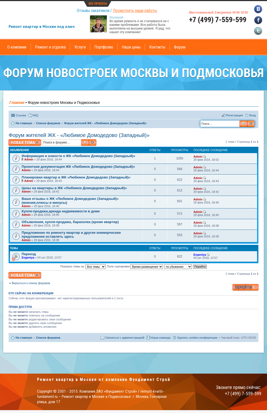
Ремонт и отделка (50, 47)
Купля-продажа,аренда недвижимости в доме (61, 211)
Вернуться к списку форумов (31, 283)
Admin (28, 159)
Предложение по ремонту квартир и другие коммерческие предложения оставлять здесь (71, 234)
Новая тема (23, 142)
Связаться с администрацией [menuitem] (124, 337)
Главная (17, 102)
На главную (24, 337)
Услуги (80, 47)
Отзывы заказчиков (93, 10)
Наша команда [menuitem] (161, 337)
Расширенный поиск (250, 124)
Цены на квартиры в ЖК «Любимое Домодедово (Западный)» (74, 188)
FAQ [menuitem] (35, 115)
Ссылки (21, 115)
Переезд (29, 254)
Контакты (157, 47)
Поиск (243, 124)
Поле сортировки (135, 266)
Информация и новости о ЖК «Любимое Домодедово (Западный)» (78, 156)
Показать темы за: (83, 266)
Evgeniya (28, 257)
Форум (179, 47)
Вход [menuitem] (252, 115)
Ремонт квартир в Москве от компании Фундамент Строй (103, 379)
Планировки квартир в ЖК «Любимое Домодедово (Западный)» (76, 177)
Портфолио (103, 47)
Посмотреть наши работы (135, 10)
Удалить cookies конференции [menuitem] (197, 337)
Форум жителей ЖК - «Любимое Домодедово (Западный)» (79, 135)
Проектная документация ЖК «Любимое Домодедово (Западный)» (78, 167)
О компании (16, 47)
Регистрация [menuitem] (234, 115)
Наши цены (131, 47)
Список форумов (48, 337)
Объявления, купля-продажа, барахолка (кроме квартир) (70, 222)
